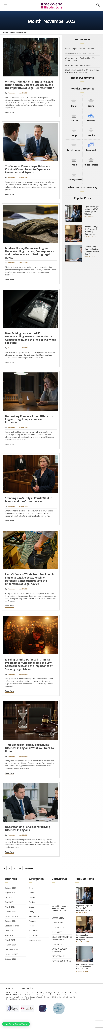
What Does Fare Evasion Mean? (78, 65)
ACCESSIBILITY (58, 918)
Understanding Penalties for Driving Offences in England (27, 828)
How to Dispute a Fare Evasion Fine (79, 48)
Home (5, 32)
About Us (10, 988)
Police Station (91, 164)
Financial (91, 149)
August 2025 (10, 892)
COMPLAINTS (57, 922)
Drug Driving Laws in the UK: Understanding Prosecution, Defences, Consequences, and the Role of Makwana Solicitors (30, 338)
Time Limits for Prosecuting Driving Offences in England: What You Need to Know (29, 748)
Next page (29, 868)
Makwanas (11, 93)
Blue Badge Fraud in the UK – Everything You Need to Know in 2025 (82, 71)
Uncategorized (74, 179)
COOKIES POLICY (59, 927)
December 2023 (11, 949)
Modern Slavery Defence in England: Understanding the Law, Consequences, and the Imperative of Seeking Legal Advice (29, 252)
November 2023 (11, 954)
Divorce (74, 120)
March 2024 (10, 940)
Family (91, 135)
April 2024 (9, 935)
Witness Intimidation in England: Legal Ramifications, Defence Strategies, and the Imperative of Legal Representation (29, 85)
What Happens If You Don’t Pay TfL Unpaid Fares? (80, 59)
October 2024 (10, 921)
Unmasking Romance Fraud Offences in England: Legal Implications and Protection (29, 419)
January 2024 (10, 945)
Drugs (74, 135)
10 (20, 868)
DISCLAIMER (57, 932)
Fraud (74, 164)
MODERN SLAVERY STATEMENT (59, 950)
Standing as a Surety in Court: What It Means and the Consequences (28, 499)
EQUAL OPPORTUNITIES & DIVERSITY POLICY (62, 938)
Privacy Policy (26, 988)
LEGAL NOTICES (58, 944)
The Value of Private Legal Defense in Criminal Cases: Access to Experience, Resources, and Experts (28, 169)
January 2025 (10, 911)
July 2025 (8, 897)
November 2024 (11, 916)
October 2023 (10, 959)
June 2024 (9, 930)
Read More (9, 112)
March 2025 (10, 907)
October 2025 (10, 888)
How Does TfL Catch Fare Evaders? (79, 53)
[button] (16, 1024)
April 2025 (9, 902)
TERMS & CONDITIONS (61, 961)
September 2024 (12, 926)
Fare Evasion (73, 149)
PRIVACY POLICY (58, 956)
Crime (91, 105)
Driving (91, 120)
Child (74, 105)
